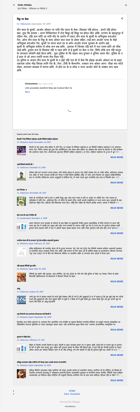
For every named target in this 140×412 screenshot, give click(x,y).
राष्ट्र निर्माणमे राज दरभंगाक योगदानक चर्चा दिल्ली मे (34, 314)
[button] (122, 18)
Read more (117, 157)
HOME (72, 391)
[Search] (126, 5)
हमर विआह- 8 (22, 190)
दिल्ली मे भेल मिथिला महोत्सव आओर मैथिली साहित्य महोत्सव (37, 139)
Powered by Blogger (70, 402)
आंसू (18, 289)
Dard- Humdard (72, 394)
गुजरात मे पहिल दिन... (24, 337)
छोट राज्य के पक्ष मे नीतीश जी (26, 215)
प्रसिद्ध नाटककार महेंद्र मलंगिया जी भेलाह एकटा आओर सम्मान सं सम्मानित (41, 362)
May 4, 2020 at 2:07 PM (45, 84)
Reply (27, 92)
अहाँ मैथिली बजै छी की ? (25, 164)
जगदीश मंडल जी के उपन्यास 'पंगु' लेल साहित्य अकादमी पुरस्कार (38, 240)
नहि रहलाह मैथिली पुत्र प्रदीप (26, 266)
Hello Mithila (25, 5)
